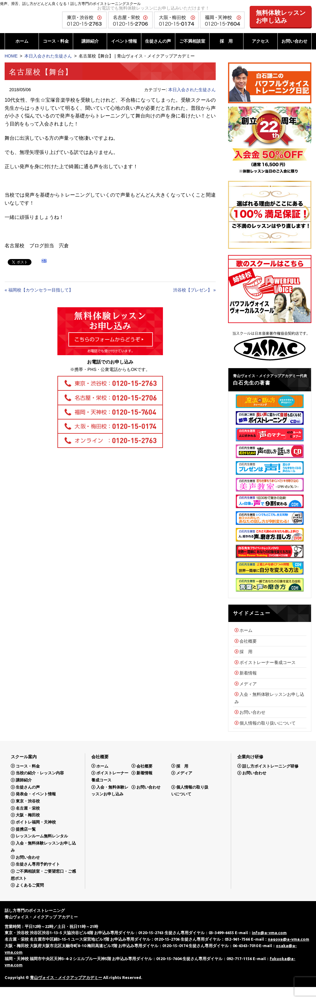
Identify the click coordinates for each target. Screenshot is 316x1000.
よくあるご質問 (30, 885)
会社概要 (248, 641)
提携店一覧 (26, 829)
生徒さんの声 (158, 41)
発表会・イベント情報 (36, 794)
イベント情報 (124, 41)
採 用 (226, 41)
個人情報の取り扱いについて (267, 723)
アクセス (260, 41)
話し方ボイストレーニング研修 (270, 766)
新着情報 (248, 672)
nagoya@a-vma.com (288, 939)
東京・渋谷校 (28, 801)
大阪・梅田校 (28, 815)
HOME (11, 55)
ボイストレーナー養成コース (267, 662)
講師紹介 (90, 41)
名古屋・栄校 (28, 808)
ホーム (21, 41)
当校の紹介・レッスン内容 (40, 773)
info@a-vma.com (269, 932)
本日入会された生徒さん (48, 55)
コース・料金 (56, 41)
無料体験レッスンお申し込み (281, 16)
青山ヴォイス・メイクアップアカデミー (66, 977)
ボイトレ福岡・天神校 (36, 822)
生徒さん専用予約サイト (38, 864)
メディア (248, 683)
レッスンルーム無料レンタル (42, 836)
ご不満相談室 (192, 41)
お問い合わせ (294, 41)
